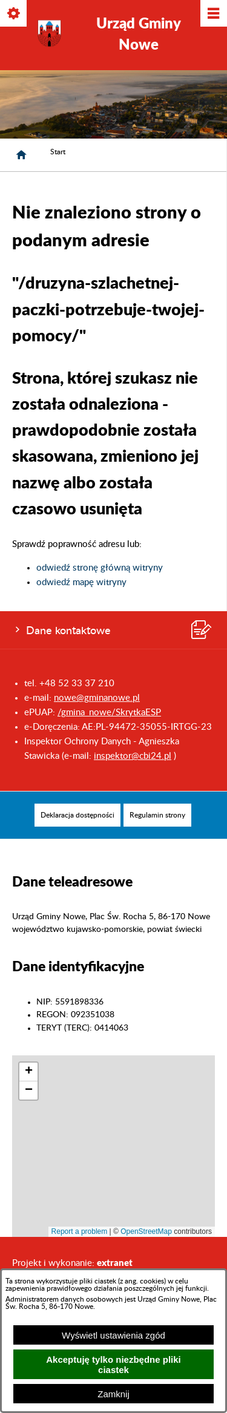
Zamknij (113, 1394)
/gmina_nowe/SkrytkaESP (109, 712)
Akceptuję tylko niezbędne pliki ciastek (113, 1364)
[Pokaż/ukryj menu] (213, 14)
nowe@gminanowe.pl (97, 698)
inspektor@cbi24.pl (132, 756)
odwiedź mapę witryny (81, 582)
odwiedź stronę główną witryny (99, 567)
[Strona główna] (21, 155)
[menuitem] (77, 815)
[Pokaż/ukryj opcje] (14, 14)
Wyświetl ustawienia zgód (113, 1335)
